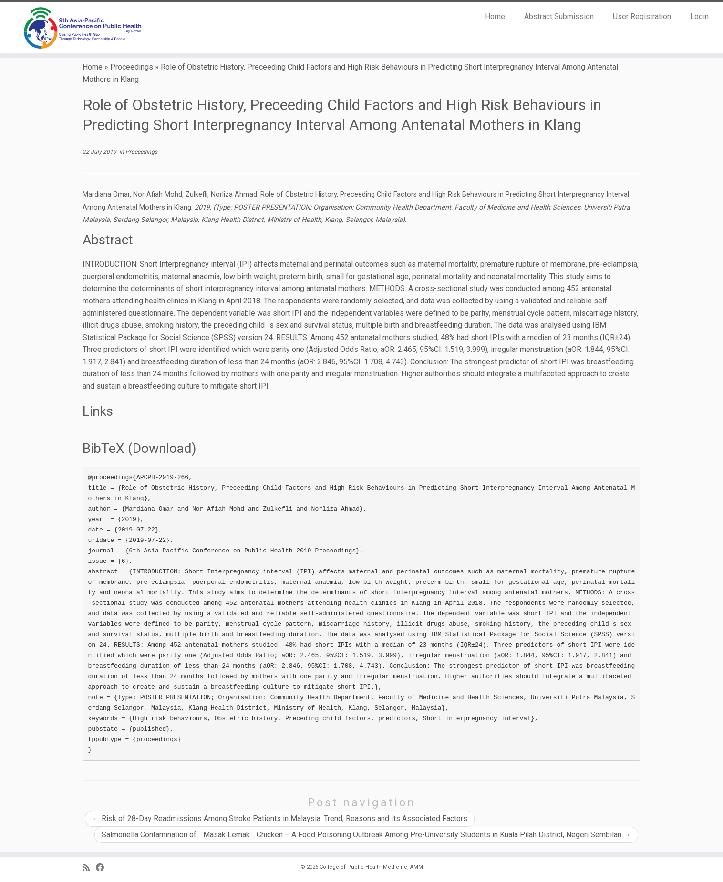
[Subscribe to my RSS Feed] (89, 868)
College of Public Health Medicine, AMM (371, 867)
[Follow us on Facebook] (103, 868)
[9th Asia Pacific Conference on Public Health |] (83, 28)
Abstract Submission (559, 16)
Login (699, 16)
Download (162, 448)
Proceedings (131, 66)
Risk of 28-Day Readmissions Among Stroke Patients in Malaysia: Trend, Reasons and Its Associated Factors (279, 818)
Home (495, 16)
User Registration (642, 16)
